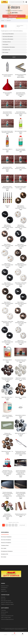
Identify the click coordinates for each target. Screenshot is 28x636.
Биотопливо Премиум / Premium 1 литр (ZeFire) (20, 150)
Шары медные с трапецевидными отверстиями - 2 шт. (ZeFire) (20, 207)
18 (16, 525)
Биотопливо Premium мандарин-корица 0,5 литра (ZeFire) (20, 113)
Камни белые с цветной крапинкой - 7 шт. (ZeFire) (20, 379)
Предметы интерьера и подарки (7, 604)
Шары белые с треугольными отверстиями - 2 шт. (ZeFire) (7, 264)
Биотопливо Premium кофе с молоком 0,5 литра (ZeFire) (7, 132)
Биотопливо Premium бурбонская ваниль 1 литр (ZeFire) (7, 168)
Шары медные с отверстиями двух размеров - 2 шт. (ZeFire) (7, 303)
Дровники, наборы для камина (7, 602)
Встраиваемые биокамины (7, 551)
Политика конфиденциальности (7, 619)
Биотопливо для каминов (7, 74)
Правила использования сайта (7, 615)
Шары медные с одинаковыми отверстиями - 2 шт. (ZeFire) (20, 322)
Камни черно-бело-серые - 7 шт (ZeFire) (7, 398)
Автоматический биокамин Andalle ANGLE (20, 75)
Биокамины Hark (4, 554)
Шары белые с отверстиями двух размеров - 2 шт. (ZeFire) (7, 322)
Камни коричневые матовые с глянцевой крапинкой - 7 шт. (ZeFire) (7, 379)
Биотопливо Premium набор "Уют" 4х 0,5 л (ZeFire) (20, 360)
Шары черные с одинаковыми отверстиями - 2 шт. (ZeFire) (7, 342)
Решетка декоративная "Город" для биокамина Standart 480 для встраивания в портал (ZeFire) (20, 495)
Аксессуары (3, 548)
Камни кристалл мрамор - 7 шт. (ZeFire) (20, 434)
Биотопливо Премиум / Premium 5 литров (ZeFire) (7, 416)
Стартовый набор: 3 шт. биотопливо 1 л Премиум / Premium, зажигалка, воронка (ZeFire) (7, 472)
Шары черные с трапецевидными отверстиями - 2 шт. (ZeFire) (7, 226)
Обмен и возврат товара (6, 617)
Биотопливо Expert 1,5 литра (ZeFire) (20, 132)
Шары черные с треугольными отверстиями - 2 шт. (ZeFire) (20, 245)
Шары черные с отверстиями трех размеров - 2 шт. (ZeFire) (7, 284)
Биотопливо (3, 556)
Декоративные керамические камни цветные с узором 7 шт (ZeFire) (7, 516)
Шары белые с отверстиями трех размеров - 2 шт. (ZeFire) (20, 284)
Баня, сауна (3, 598)
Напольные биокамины (6, 542)
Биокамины (5, 532)
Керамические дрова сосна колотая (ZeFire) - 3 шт (20, 515)
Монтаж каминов (4, 612)
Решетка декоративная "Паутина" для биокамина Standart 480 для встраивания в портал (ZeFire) (7, 495)
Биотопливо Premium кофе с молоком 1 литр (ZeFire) (20, 187)
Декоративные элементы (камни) (20, 416)
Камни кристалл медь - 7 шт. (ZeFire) (7, 452)
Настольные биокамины (6, 536)
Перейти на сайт (14, 16)
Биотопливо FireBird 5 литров (7, 360)
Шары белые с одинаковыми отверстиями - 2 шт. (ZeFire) (20, 342)
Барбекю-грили (4, 591)
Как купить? (3, 613)
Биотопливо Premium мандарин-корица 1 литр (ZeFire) (7, 187)
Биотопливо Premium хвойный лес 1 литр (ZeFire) (20, 168)
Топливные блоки (5, 545)
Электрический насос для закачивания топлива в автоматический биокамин (20, 452)
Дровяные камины (5, 585)
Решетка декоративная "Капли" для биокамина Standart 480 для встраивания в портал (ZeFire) (20, 473)
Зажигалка (7, 205)
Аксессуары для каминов (6, 600)
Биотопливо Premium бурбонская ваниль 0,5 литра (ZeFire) (20, 94)
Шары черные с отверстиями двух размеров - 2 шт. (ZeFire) (20, 303)
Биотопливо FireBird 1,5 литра (7, 150)
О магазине (3, 610)
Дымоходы (3, 597)
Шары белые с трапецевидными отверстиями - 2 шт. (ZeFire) (20, 226)
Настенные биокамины (6, 539)
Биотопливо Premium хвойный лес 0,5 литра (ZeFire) (7, 113)
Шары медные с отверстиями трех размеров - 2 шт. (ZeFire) (20, 264)
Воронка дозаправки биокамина (7, 93)
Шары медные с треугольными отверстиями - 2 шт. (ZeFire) (7, 245)
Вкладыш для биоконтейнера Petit (7, 434)
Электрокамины (4, 587)
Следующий (22, 525)
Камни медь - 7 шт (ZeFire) (20, 397)
